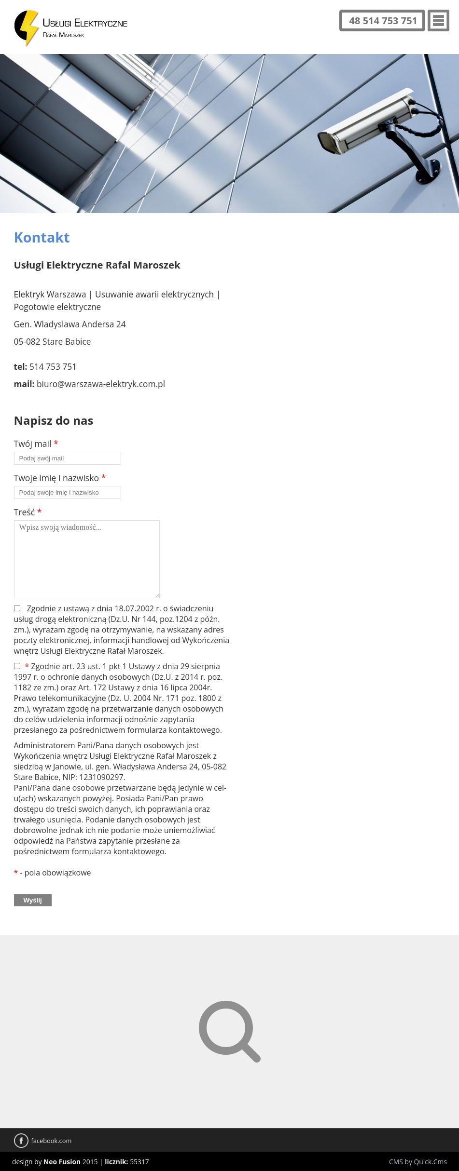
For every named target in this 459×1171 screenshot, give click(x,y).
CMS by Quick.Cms (418, 1161)
